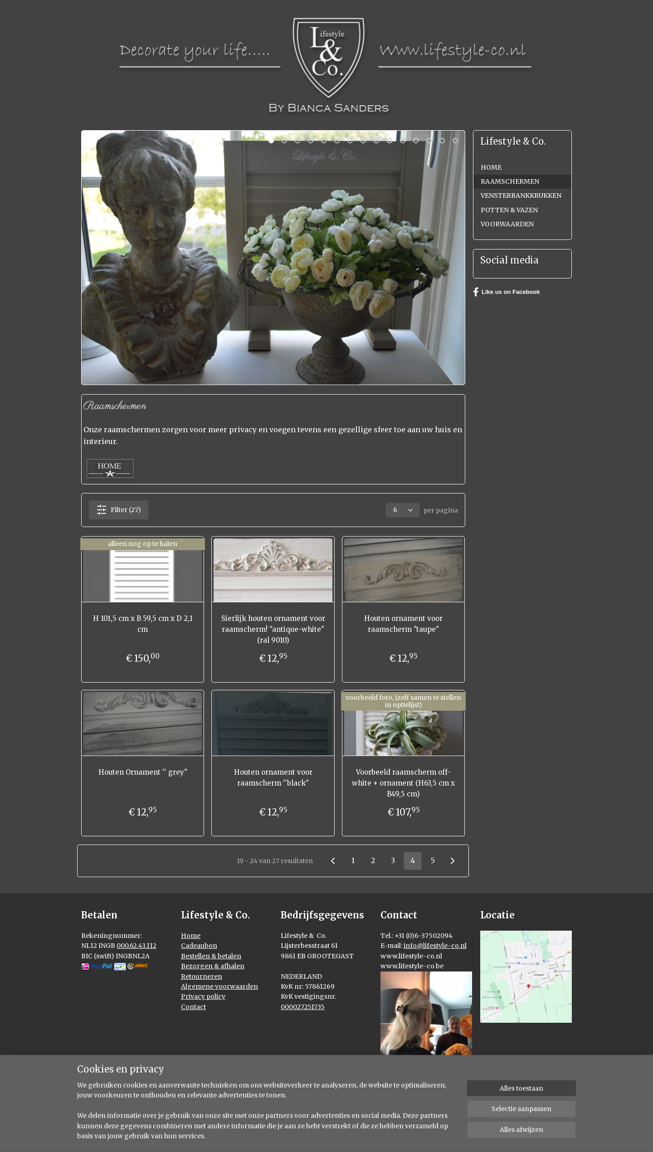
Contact (193, 1007)
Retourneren (201, 976)
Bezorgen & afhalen (212, 966)
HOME (491, 167)
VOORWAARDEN (507, 224)
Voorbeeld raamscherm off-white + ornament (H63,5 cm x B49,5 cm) (403, 783)
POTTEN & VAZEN (509, 210)
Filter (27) (118, 509)
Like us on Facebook (506, 292)
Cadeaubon (199, 946)
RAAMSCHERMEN (510, 181)
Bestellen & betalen (211, 956)
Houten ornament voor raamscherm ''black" (273, 777)
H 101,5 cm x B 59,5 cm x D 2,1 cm (143, 624)
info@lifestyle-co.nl (435, 946)
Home (190, 936)
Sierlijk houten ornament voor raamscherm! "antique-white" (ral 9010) (273, 629)
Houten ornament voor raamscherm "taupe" (403, 624)
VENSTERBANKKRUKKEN (521, 195)
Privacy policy (203, 996)
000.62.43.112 (136, 946)
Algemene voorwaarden (219, 986)
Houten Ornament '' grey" (142, 772)
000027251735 (303, 1007)
